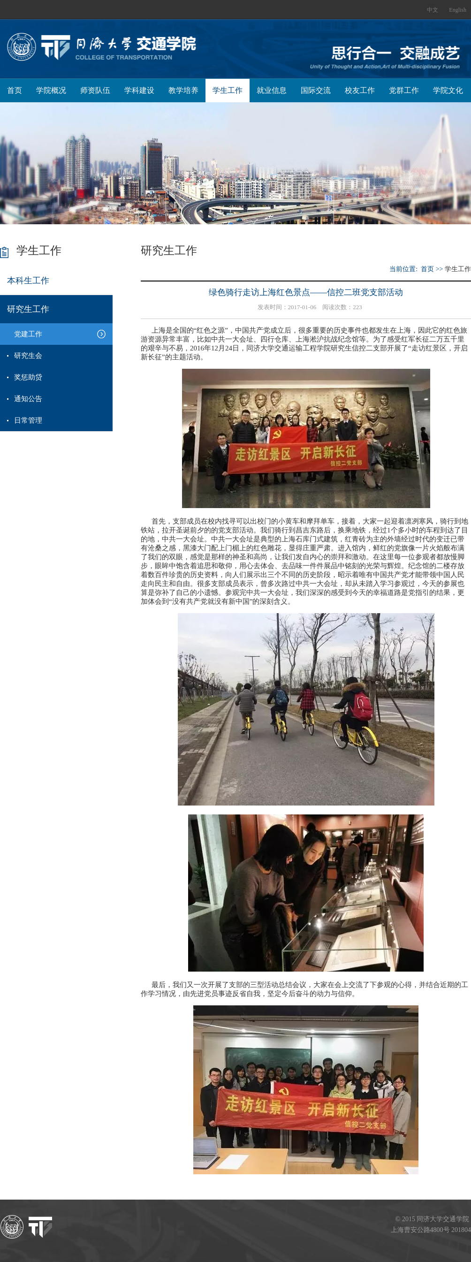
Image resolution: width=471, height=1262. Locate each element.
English (457, 10)
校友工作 (360, 90)
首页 (14, 90)
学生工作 (228, 90)
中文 (432, 10)
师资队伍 (95, 90)
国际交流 (316, 90)
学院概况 (51, 90)
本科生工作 (28, 280)
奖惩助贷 (28, 377)
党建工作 (28, 334)
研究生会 (28, 355)
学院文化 (448, 90)
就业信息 (272, 90)
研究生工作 (28, 309)
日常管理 (28, 420)
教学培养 (183, 90)
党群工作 (404, 90)
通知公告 (28, 399)
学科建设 (139, 90)
